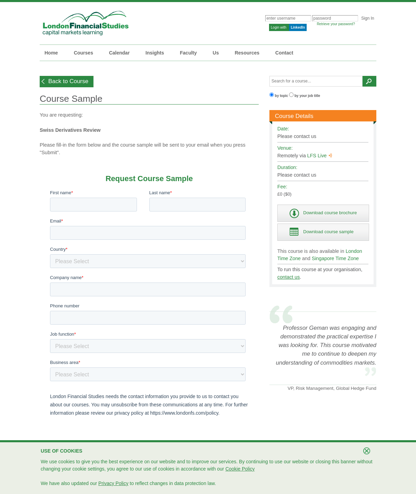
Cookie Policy (240, 469)
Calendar (119, 53)
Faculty (188, 53)
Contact (284, 53)
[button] (66, 81)
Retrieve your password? (336, 24)
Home (51, 53)
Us (216, 53)
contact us (288, 277)
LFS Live (319, 155)
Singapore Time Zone (335, 258)
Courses (83, 53)
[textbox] (316, 81)
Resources (247, 53)
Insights (155, 53)
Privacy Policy (113, 483)
